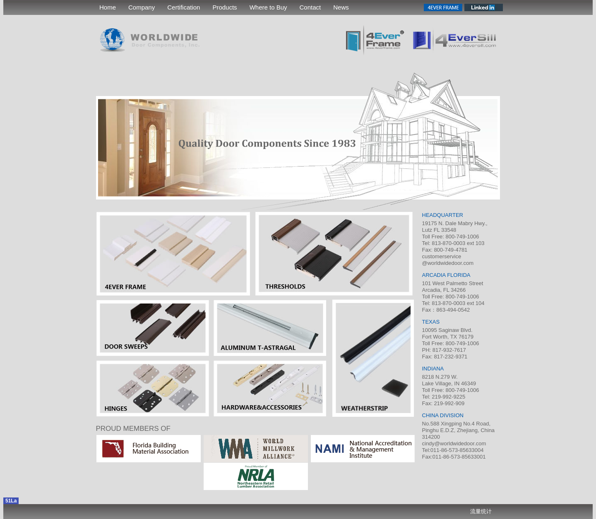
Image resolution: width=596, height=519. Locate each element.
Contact (310, 7)
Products (224, 7)
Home (107, 7)
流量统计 (481, 511)
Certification (183, 7)
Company (141, 7)
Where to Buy (268, 7)
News (341, 7)
